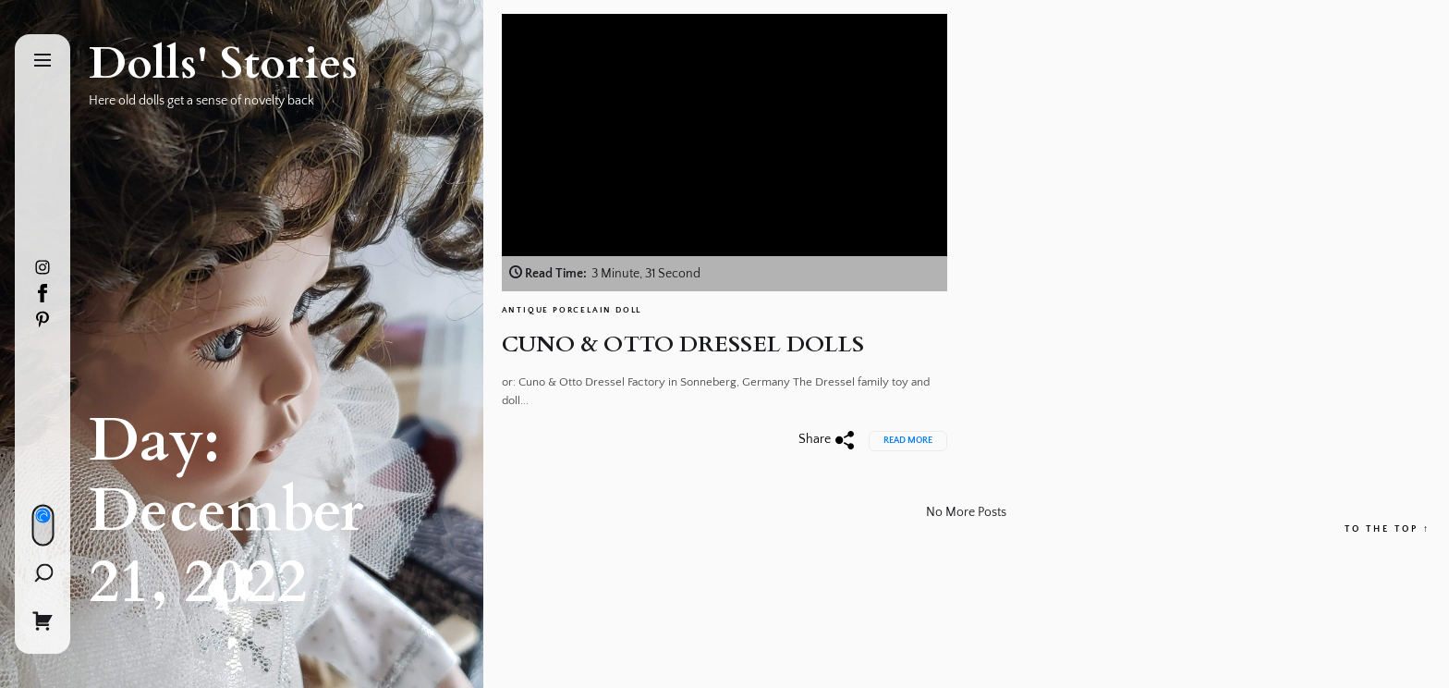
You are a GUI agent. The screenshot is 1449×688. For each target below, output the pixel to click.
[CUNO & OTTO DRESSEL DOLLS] (725, 152)
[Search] (42, 573)
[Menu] (42, 61)
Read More (907, 441)
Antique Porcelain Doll (572, 309)
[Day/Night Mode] (42, 525)
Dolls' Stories (223, 64)
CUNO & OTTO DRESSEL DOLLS (683, 344)
